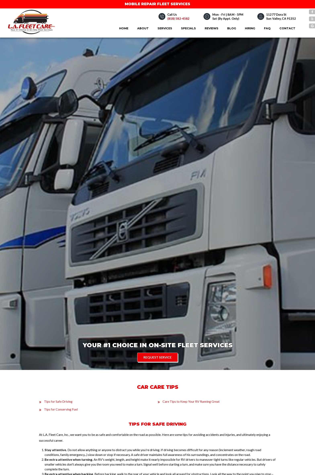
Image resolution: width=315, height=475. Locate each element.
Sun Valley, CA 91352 (281, 18)
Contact (287, 28)
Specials (188, 28)
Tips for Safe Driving (58, 401)
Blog (231, 28)
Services (165, 28)
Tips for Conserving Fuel (61, 409)
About (143, 28)
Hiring (250, 28)
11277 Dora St (276, 14)
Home (123, 28)
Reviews (211, 28)
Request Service (157, 357)
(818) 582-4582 (178, 18)
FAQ (267, 28)
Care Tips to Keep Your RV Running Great (191, 401)
